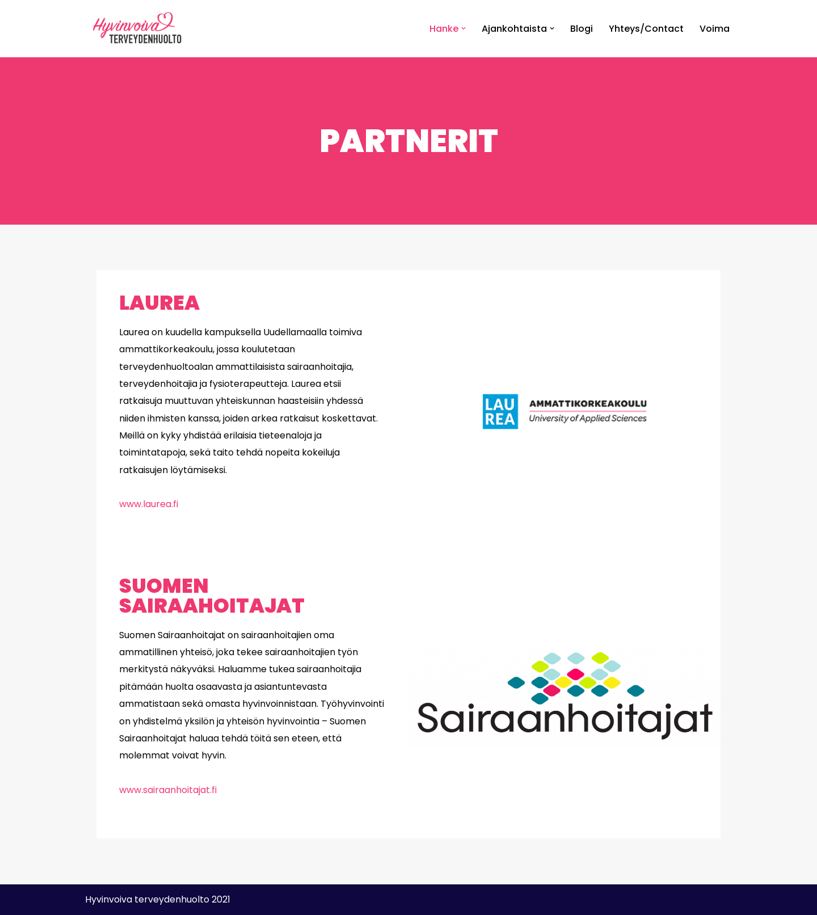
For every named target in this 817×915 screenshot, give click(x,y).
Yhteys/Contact (646, 28)
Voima (715, 28)
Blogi (581, 28)
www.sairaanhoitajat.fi (168, 789)
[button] (463, 28)
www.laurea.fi (148, 504)
